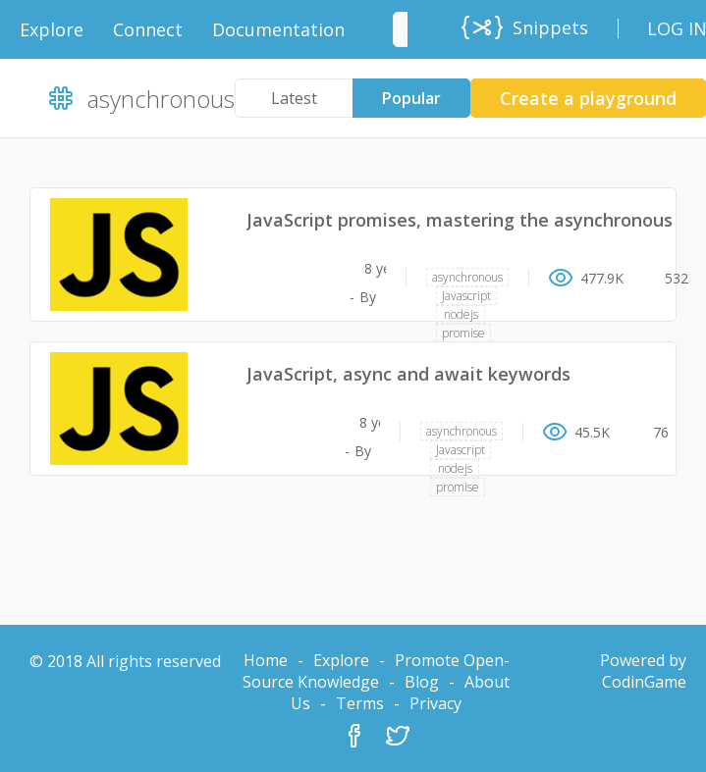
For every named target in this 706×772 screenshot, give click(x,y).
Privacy (435, 703)
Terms (360, 703)
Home (266, 660)
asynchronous (467, 277)
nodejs (461, 314)
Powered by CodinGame (643, 671)
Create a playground (588, 98)
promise (463, 333)
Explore (341, 660)
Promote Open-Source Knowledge (376, 671)
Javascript (466, 295)
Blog (422, 682)
